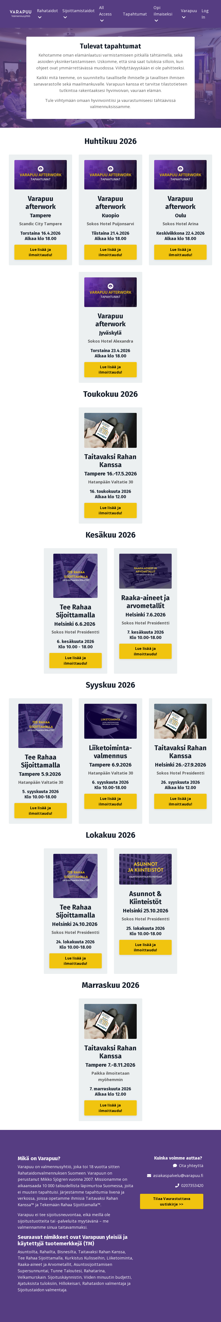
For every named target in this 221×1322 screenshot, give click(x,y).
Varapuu (189, 13)
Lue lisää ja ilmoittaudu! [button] (40, 252)
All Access (105, 14)
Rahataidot (47, 13)
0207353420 (192, 1185)
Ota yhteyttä (191, 1165)
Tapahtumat (135, 14)
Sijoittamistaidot (78, 13)
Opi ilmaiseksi (163, 14)
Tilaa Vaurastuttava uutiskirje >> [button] (171, 1201)
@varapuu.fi (192, 1175)
